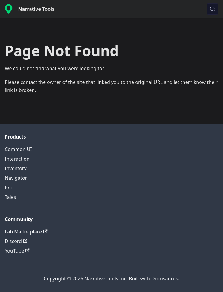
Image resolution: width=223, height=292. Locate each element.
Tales (10, 197)
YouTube (17, 251)
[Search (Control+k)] (212, 9)
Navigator (16, 178)
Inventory (16, 168)
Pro (9, 187)
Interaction (17, 159)
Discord (16, 241)
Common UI (18, 149)
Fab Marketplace (26, 231)
